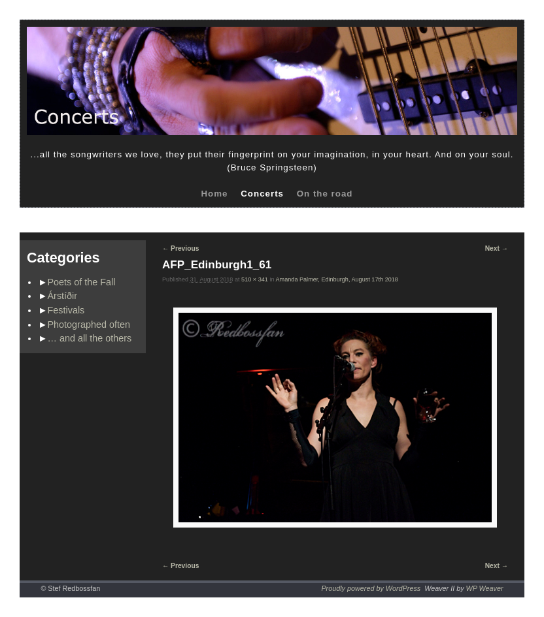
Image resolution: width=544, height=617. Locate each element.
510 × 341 (254, 279)
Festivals (66, 310)
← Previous (180, 248)
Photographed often (89, 324)
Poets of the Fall (82, 282)
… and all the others (90, 338)
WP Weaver (484, 588)
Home (214, 193)
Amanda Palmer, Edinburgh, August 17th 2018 (337, 279)
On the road (325, 193)
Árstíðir (63, 296)
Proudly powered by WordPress (370, 588)
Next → (496, 248)
